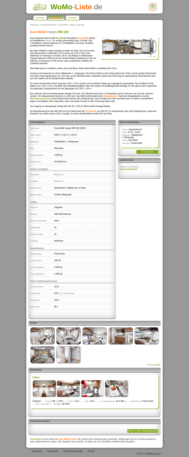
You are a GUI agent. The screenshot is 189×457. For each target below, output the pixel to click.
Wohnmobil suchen (48, 25)
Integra (73, 25)
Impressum (37, 451)
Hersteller (72, 18)
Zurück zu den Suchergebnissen (143, 431)
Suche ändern (147, 152)
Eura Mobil (63, 25)
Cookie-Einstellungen (73, 451)
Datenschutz (53, 451)
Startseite (34, 25)
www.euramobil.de (128, 169)
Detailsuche (56, 18)
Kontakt (91, 451)
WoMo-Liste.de (153, 453)
